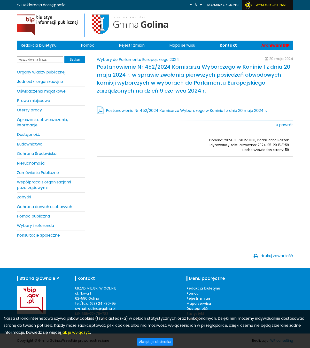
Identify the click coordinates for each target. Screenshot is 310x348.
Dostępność (28, 134)
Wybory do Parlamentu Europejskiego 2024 (138, 59)
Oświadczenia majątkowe (41, 91)
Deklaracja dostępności (43, 5)
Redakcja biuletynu (38, 45)
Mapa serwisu (182, 45)
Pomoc (87, 45)
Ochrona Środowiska (36, 153)
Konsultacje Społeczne (38, 235)
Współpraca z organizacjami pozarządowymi (44, 184)
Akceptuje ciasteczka (155, 342)
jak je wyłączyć (76, 332)
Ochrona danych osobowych (44, 207)
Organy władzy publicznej (41, 72)
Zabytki (24, 197)
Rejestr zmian (132, 45)
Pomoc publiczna (33, 216)
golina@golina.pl (102, 308)
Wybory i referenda (35, 225)
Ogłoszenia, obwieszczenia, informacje (42, 122)
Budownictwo (29, 144)
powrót (286, 125)
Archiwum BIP (275, 45)
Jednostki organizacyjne (40, 81)
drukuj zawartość (277, 256)
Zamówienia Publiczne (38, 172)
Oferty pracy (29, 110)
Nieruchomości (31, 163)
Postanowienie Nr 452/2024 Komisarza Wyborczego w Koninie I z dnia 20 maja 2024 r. (186, 110)
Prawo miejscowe (33, 100)
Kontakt (228, 45)
